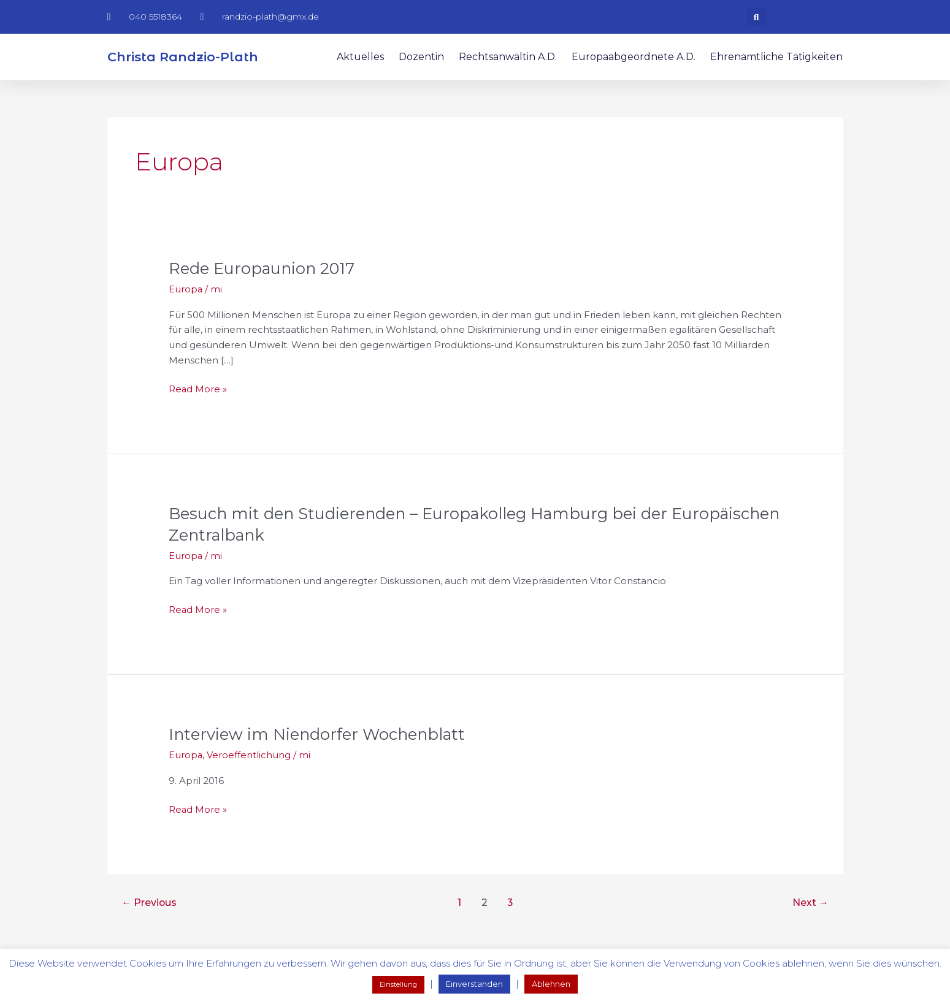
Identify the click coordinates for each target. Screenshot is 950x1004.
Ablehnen (551, 984)
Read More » (198, 387)
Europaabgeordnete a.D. (633, 57)
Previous (149, 899)
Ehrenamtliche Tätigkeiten (776, 57)
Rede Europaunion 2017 (263, 268)
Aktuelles (360, 57)
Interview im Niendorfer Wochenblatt (319, 731)
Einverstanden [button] (474, 984)
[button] (756, 16)
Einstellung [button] (398, 984)
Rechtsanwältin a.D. (508, 57)
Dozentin (421, 57)
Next (810, 899)
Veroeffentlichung (249, 752)
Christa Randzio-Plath (182, 56)
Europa (186, 288)
